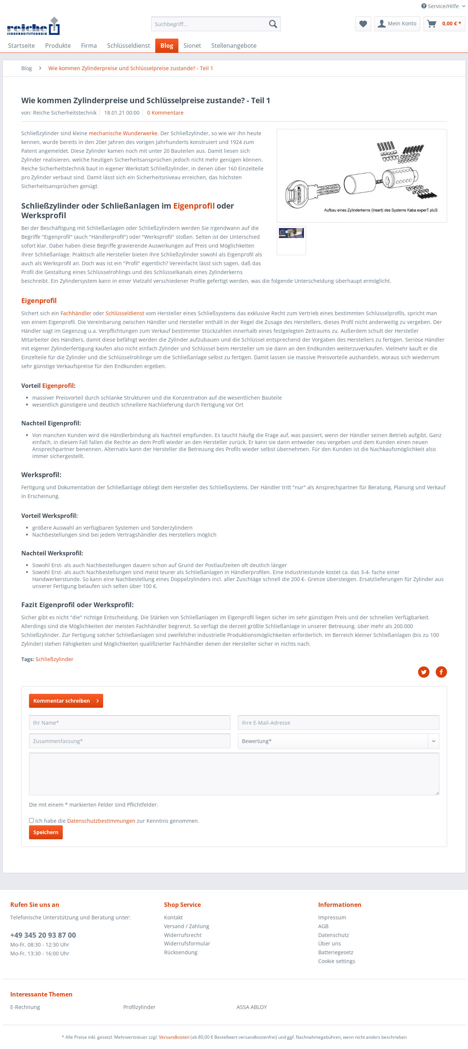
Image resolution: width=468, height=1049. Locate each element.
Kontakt (173, 917)
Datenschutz (333, 934)
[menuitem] (216, 27)
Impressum (332, 917)
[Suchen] (273, 24)
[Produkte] (58, 46)
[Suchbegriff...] (216, 24)
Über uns (329, 943)
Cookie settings (336, 961)
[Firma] (89, 46)
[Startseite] (21, 46)
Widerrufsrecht (183, 934)
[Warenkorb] (444, 24)
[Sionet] (192, 46)
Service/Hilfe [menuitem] (440, 6)
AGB (323, 926)
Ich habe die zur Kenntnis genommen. (117, 820)
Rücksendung (180, 952)
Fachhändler (76, 313)
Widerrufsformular (187, 943)
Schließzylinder (54, 659)
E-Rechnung (25, 1006)
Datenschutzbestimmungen (101, 820)
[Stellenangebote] (234, 46)
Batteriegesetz (335, 952)
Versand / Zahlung (186, 926)
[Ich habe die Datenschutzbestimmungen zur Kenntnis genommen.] (31, 820)
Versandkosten (174, 1037)
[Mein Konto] (397, 24)
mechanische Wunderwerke (123, 133)
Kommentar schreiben (66, 699)
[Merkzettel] (363, 24)
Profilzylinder (139, 1006)
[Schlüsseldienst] (128, 46)
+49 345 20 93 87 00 (43, 935)
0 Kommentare (165, 112)
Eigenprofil (194, 206)
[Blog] (166, 46)
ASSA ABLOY (252, 1006)
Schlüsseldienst (125, 313)
